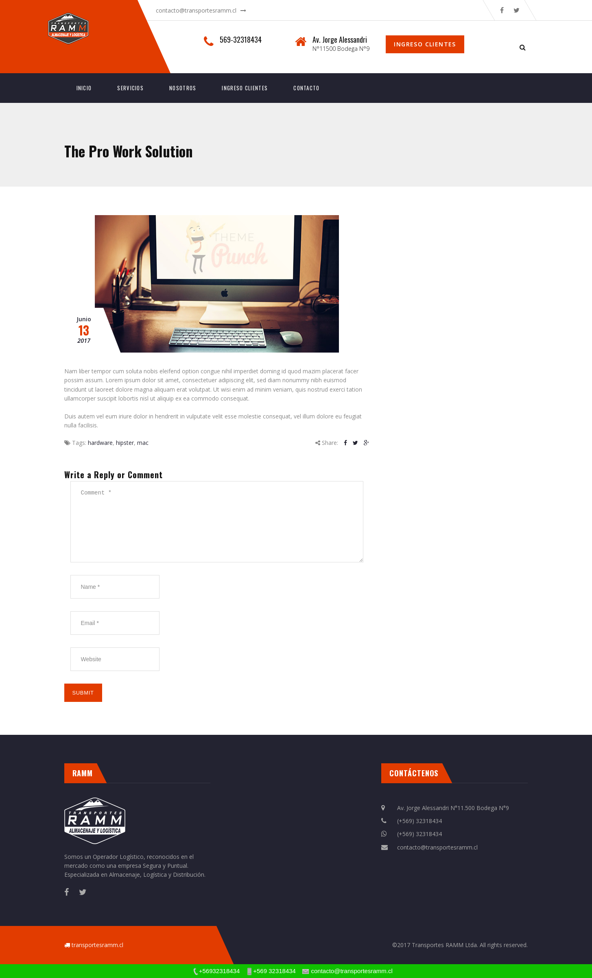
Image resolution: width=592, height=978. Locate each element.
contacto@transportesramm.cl (196, 10)
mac (143, 443)
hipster (125, 443)
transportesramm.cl (97, 945)
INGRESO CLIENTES (245, 88)
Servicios (130, 88)
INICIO (84, 88)
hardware (100, 443)
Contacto (306, 88)
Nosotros (182, 88)
